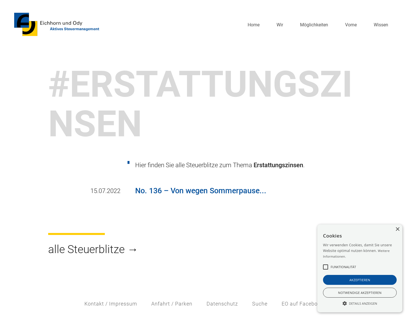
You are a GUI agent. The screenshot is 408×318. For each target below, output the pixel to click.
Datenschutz (222, 304)
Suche (259, 304)
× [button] (397, 229)
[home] (56, 24)
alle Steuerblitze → (93, 249)
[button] (280, 25)
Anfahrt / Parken (171, 304)
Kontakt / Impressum (110, 304)
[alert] (359, 268)
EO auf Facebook (303, 304)
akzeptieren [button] (359, 280)
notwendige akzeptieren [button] (359, 293)
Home (254, 24)
